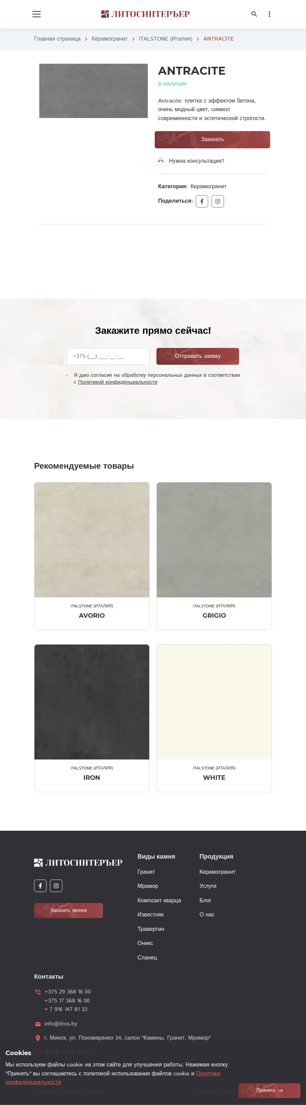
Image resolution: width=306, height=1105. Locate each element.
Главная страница (57, 39)
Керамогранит (110, 39)
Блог (206, 901)
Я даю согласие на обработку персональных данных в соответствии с (157, 379)
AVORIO (92, 615)
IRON (91, 778)
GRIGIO (214, 615)
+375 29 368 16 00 (67, 992)
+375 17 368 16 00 (67, 1001)
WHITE (214, 778)
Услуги (208, 886)
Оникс (145, 943)
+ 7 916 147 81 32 (66, 1009)
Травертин (150, 929)
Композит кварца (159, 901)
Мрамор (147, 886)
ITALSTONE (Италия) (165, 39)
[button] (141, 69)
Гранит (146, 872)
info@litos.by (60, 1024)
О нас (207, 915)
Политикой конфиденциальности (117, 382)
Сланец (147, 958)
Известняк (150, 915)
